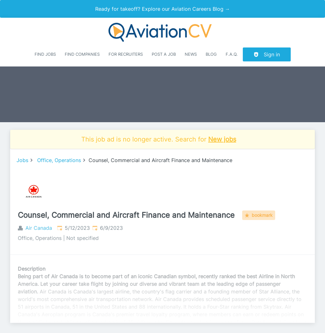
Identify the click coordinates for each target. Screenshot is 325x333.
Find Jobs (45, 54)
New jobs (222, 139)
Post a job (164, 54)
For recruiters (126, 54)
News (191, 54)
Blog (211, 54)
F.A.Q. (232, 54)
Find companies (82, 54)
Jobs (22, 160)
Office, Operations (59, 160)
